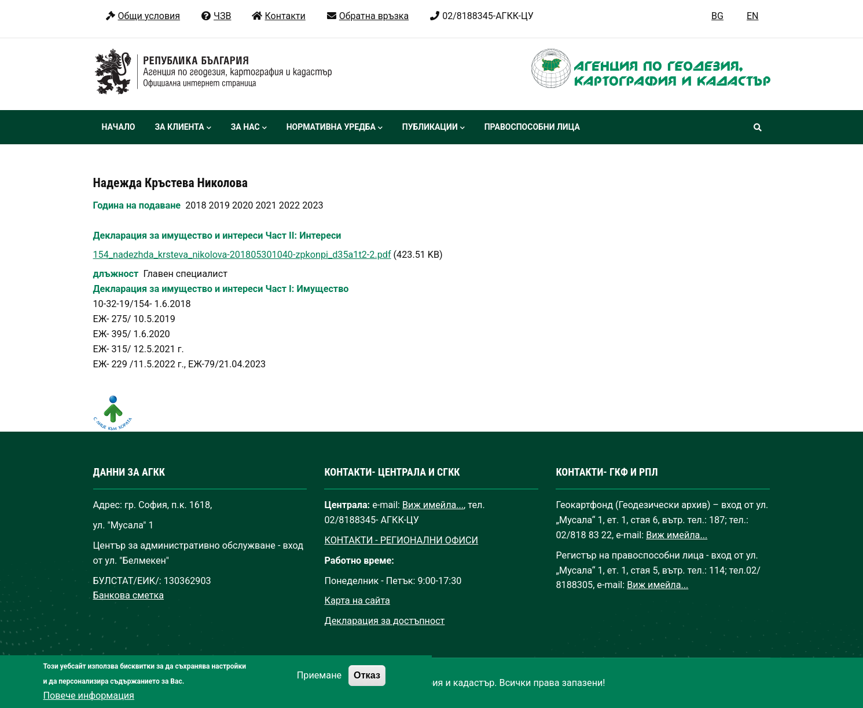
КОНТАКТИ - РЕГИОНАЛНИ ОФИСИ (401, 540)
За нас (249, 128)
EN (753, 15)
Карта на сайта (357, 600)
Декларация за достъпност (384, 620)
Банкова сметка (128, 595)
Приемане (319, 686)
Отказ (367, 686)
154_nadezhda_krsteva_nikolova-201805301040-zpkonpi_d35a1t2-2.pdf (242, 254)
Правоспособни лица (532, 127)
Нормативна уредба (335, 128)
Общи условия (143, 15)
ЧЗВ (215, 15)
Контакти (278, 15)
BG (717, 15)
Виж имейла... (433, 504)
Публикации (433, 128)
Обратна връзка (367, 15)
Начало (118, 127)
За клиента (183, 128)
